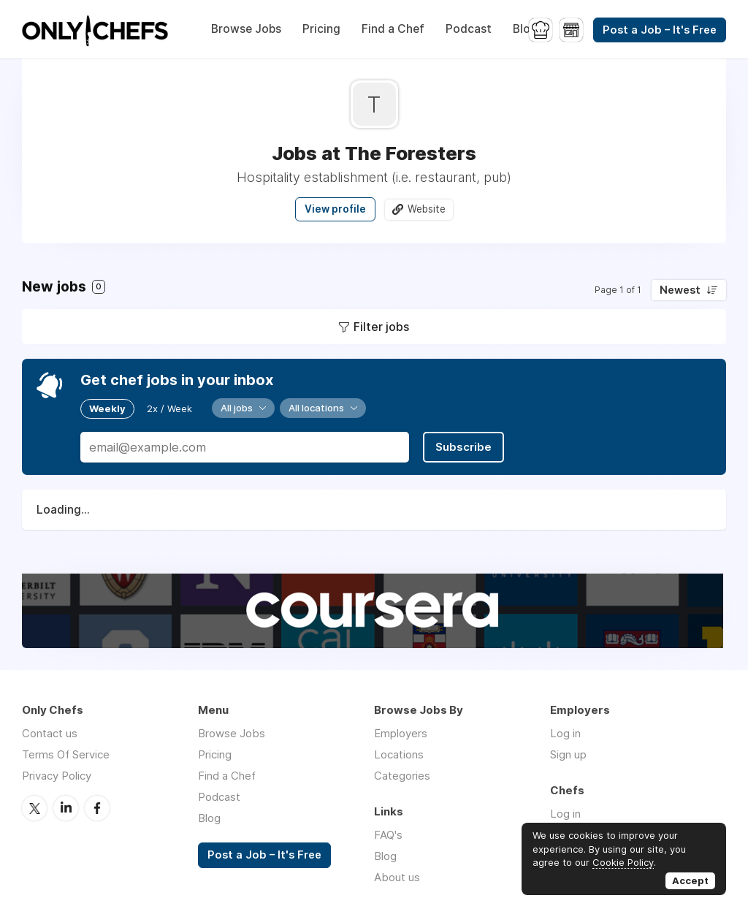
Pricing (321, 29)
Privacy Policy (56, 776)
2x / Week (169, 408)
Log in (565, 733)
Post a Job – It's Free (660, 30)
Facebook (97, 808)
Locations (399, 754)
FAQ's (388, 835)
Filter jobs (381, 326)
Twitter (34, 808)
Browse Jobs (246, 29)
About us (397, 877)
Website (427, 209)
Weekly (107, 408)
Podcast (469, 29)
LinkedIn (65, 808)
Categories (402, 776)
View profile (335, 209)
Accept (690, 880)
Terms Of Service (66, 754)
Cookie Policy (623, 862)
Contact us (49, 733)
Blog (525, 29)
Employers (400, 733)
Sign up (568, 754)
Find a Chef (393, 29)
